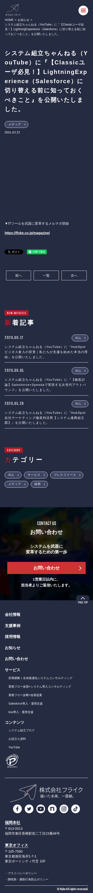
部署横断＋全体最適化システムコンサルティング (40, 678)
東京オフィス (16, 845)
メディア (14, 124)
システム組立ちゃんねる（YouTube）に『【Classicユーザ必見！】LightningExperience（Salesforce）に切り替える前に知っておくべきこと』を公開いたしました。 (45, 29)
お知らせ (23, 20)
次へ (74, 275)
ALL (78, 337)
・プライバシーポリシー (21, 873)
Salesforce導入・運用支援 (25, 703)
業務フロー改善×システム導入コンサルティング (39, 686)
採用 (37, 484)
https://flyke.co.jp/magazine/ (27, 233)
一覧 (46, 275)
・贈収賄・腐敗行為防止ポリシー (26, 879)
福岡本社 (12, 823)
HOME (9, 20)
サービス (34, 475)
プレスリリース (65, 475)
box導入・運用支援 (20, 712)
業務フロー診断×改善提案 (25, 695)
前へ (18, 275)
